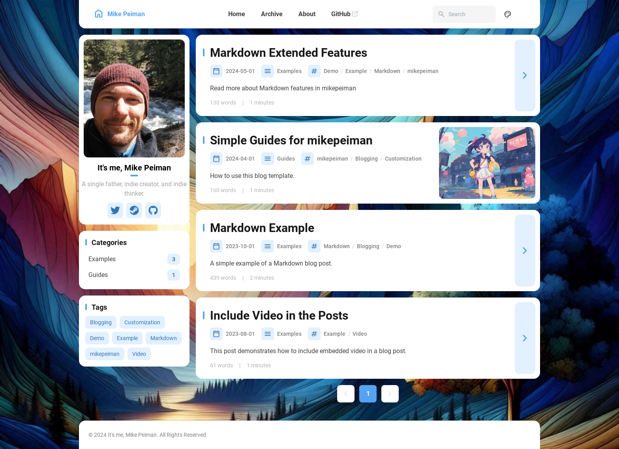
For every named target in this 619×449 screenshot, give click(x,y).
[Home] (236, 14)
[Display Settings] (507, 14)
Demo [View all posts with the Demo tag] (97, 338)
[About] (307, 14)
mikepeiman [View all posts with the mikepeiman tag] (105, 354)
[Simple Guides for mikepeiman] (487, 163)
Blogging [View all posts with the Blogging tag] (101, 322)
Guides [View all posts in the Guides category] (286, 158)
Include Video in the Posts (279, 315)
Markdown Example (262, 228)
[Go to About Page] (134, 98)
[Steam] (134, 210)
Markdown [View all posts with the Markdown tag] (163, 338)
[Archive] (272, 14)
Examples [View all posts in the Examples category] (289, 71)
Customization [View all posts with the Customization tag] (142, 322)
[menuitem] (525, 14)
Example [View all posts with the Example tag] (127, 338)
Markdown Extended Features (288, 53)
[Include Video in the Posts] (525, 338)
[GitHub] (344, 14)
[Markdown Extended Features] (525, 75)
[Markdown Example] (525, 250)
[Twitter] (115, 210)
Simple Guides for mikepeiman (291, 140)
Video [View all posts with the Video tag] (139, 354)
